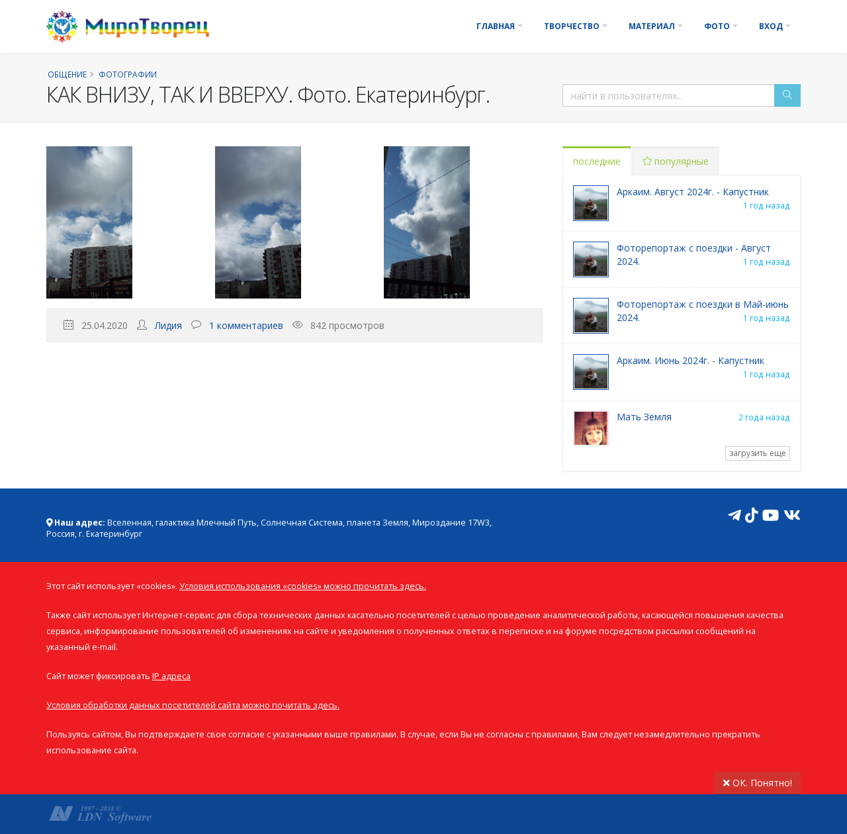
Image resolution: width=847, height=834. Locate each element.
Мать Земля (644, 416)
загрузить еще (757, 453)
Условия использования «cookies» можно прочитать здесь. (302, 586)
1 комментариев (246, 325)
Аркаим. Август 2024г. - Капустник (693, 191)
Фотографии (128, 74)
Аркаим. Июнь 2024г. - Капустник (690, 360)
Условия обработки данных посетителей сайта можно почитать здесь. (192, 705)
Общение (67, 74)
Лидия (168, 325)
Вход (771, 26)
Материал (652, 26)
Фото (717, 26)
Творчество (572, 26)
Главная (495, 26)
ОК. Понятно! (757, 782)
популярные (676, 161)
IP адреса (171, 676)
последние (597, 161)
